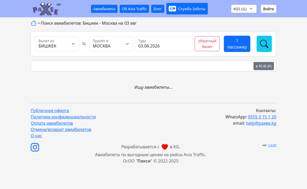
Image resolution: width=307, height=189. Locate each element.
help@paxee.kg (261, 123)
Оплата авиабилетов (52, 123)
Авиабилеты (104, 8)
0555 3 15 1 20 (262, 117)
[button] (187, 8)
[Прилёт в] (111, 43)
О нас (36, 136)
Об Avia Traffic (134, 8)
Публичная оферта (50, 110)
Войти (268, 8)
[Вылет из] (57, 43)
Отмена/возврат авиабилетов (61, 129)
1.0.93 (272, 145)
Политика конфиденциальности (63, 117)
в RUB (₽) (264, 66)
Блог (158, 8)
